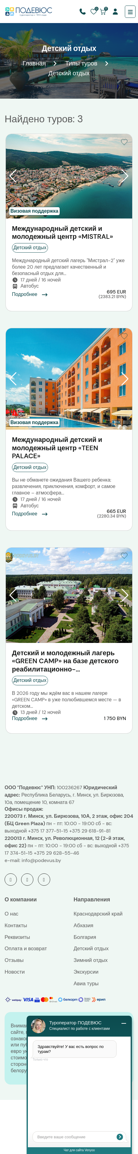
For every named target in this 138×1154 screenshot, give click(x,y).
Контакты (16, 925)
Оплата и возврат (26, 948)
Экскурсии (86, 971)
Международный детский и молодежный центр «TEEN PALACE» (57, 448)
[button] (13, 176)
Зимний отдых (91, 960)
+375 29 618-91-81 (89, 831)
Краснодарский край (98, 913)
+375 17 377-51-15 (48, 831)
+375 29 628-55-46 (56, 853)
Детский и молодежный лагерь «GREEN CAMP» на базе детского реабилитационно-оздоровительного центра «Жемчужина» (65, 661)
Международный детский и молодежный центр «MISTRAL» (62, 233)
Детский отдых (91, 948)
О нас (11, 913)
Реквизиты (17, 937)
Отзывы (14, 960)
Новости (15, 971)
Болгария (85, 937)
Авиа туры (86, 983)
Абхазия (84, 925)
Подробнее (30, 294)
